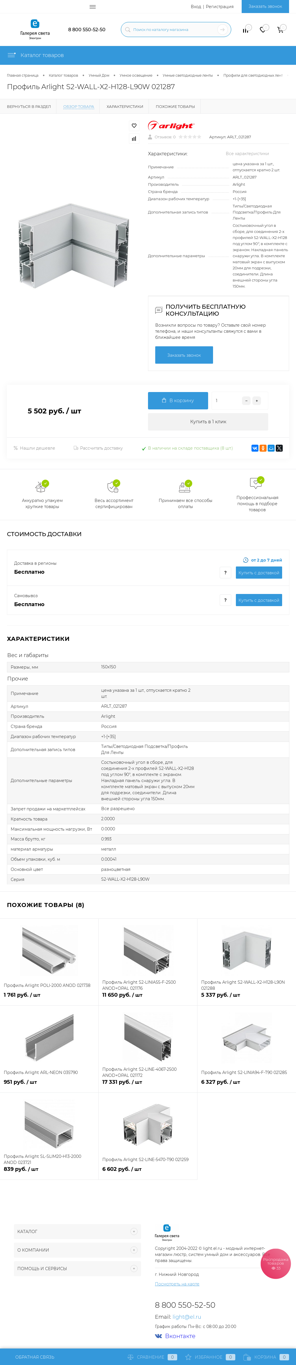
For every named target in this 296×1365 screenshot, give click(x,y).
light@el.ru (187, 1317)
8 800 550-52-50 (87, 29)
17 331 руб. (147, 1085)
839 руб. (49, 1172)
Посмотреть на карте (177, 1284)
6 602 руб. (147, 1172)
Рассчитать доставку (98, 448)
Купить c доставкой (259, 572)
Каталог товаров (35, 55)
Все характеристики (247, 153)
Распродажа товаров (275, 1263)
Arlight (239, 184)
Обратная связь (30, 1357)
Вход (196, 6)
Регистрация (220, 6)
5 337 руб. (246, 998)
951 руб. (49, 1085)
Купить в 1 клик (208, 421)
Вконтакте (175, 1336)
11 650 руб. (147, 998)
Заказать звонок (265, 6)
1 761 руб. (49, 998)
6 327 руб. (246, 1085)
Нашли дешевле (34, 448)
